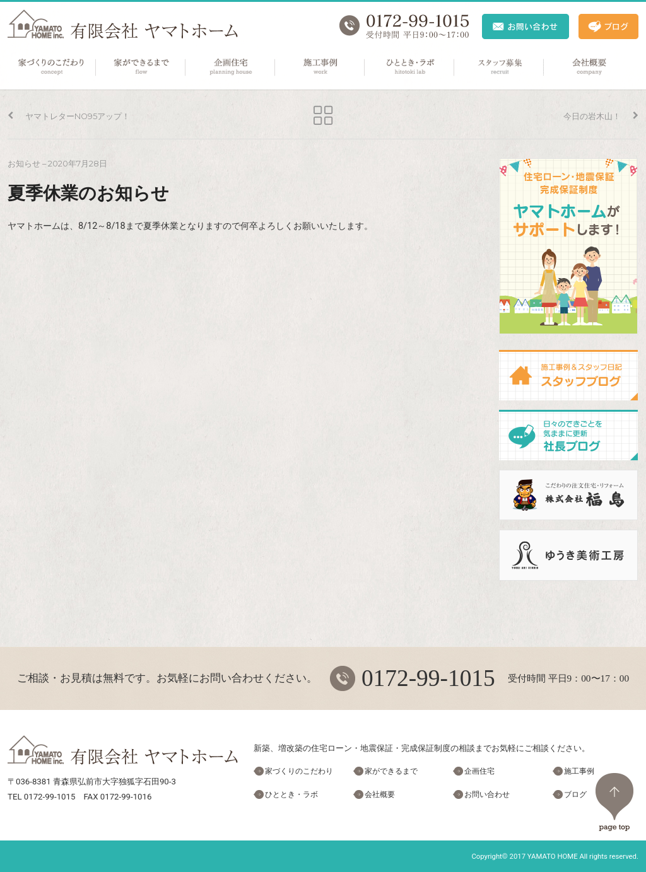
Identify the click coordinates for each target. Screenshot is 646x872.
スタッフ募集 (499, 67)
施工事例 (320, 67)
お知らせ (24, 163)
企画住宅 (231, 67)
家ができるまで (141, 67)
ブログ (575, 794)
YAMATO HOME (552, 856)
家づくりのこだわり (52, 67)
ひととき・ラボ (410, 67)
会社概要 (589, 67)
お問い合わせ (487, 794)
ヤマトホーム (123, 24)
